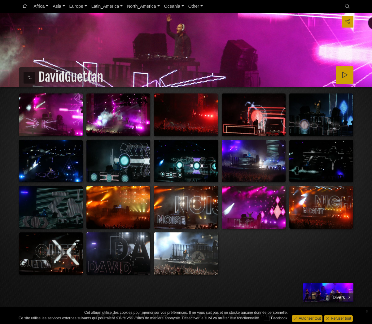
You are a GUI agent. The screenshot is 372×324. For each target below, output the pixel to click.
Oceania (172, 6)
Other (193, 6)
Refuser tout (340, 318)
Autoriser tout (309, 318)
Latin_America (105, 6)
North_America (141, 6)
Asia (57, 6)
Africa (39, 6)
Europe (76, 6)
